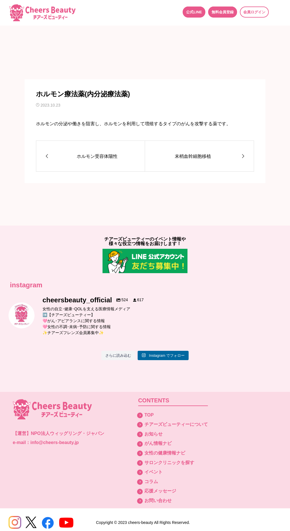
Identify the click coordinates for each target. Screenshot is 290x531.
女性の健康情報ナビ (164, 453)
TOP (149, 415)
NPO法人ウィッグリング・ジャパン (67, 433)
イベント (153, 472)
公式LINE (194, 12)
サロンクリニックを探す (169, 462)
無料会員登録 (223, 12)
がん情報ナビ (158, 443)
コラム (151, 481)
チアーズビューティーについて (176, 424)
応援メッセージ (160, 490)
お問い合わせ (158, 500)
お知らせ (153, 434)
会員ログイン (254, 12)
